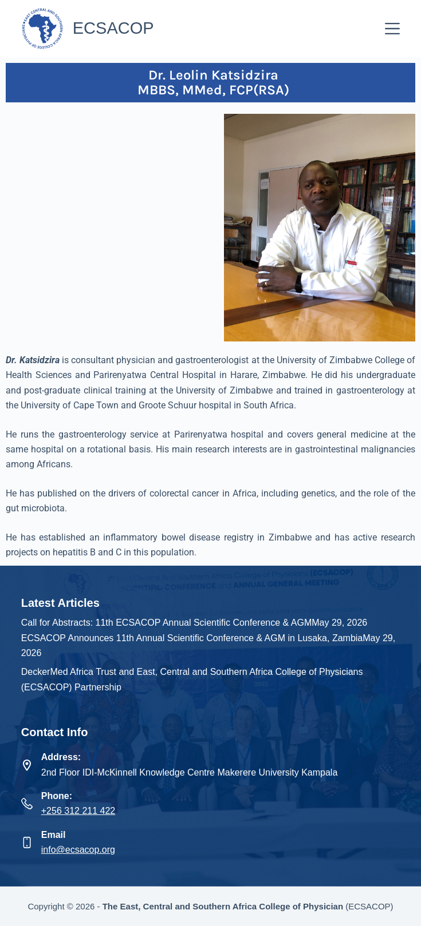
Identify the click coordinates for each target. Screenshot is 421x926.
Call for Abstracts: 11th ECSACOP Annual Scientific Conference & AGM (166, 622)
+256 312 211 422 (78, 811)
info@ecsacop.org (78, 850)
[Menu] (392, 28)
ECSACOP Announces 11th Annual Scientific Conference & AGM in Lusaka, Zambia (192, 638)
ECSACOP (113, 28)
